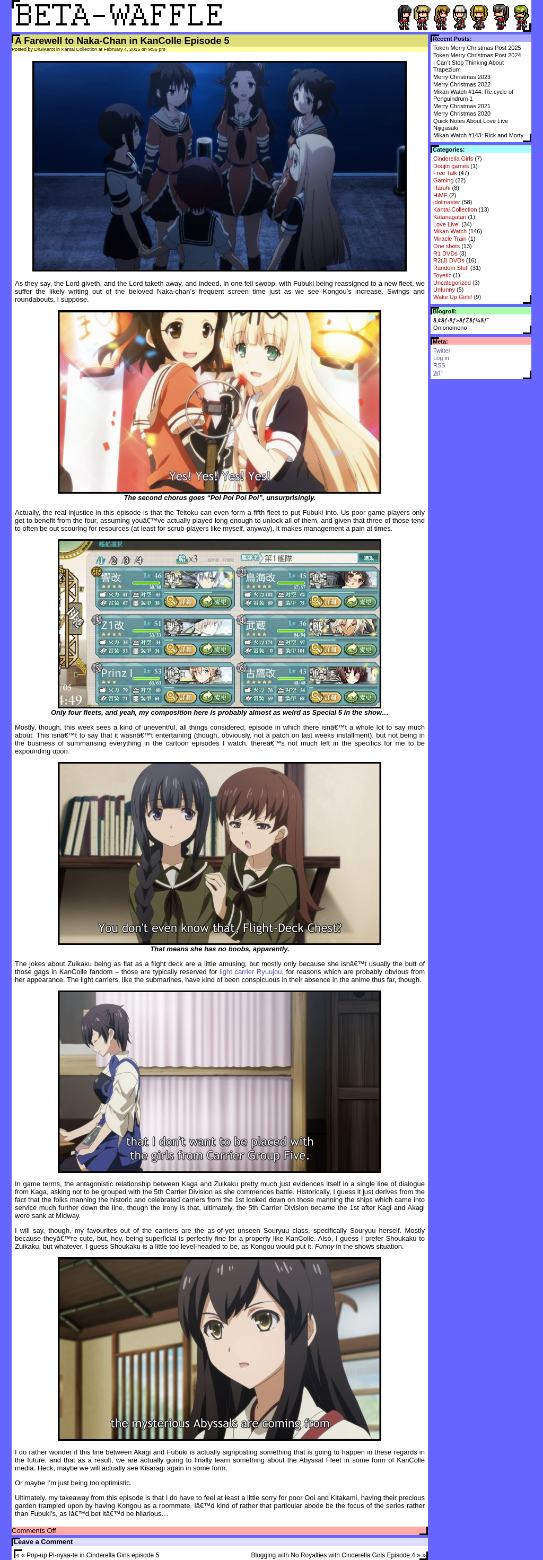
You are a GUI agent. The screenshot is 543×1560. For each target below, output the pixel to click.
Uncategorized (452, 282)
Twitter (441, 350)
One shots (446, 246)
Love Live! (446, 224)
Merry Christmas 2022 (462, 84)
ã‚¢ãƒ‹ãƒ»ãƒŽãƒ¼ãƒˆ (461, 320)
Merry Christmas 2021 (462, 106)
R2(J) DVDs (449, 260)
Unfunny (444, 289)
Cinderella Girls (453, 158)
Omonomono (450, 328)
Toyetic (442, 275)
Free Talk (445, 173)
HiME (440, 195)
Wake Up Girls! (452, 297)
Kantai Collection (455, 209)
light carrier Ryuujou (251, 972)
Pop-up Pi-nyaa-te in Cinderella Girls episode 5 (93, 1555)
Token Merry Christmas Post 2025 (477, 48)
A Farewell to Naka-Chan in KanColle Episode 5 (122, 41)
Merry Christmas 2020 (462, 113)
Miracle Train (450, 238)
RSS (439, 365)
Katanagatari (449, 217)
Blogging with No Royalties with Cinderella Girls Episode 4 (333, 1555)
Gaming (443, 180)
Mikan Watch (450, 231)
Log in (441, 358)
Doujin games (451, 166)
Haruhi (441, 188)
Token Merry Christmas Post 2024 (477, 55)
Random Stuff (451, 268)
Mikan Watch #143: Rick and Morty (478, 135)
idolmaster (446, 202)
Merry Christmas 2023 (462, 77)
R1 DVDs (445, 253)
